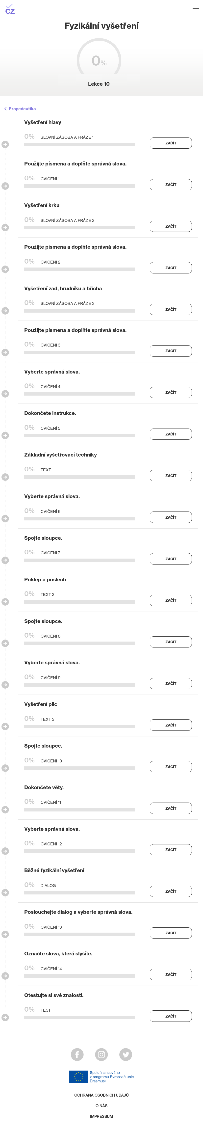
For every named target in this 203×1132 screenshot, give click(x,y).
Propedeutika (22, 108)
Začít (171, 143)
